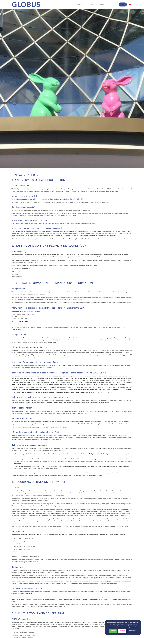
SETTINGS (132, 631)
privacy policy (133, 627)
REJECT (122, 631)
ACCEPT (113, 631)
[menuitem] (71, 4)
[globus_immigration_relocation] (26, 4)
